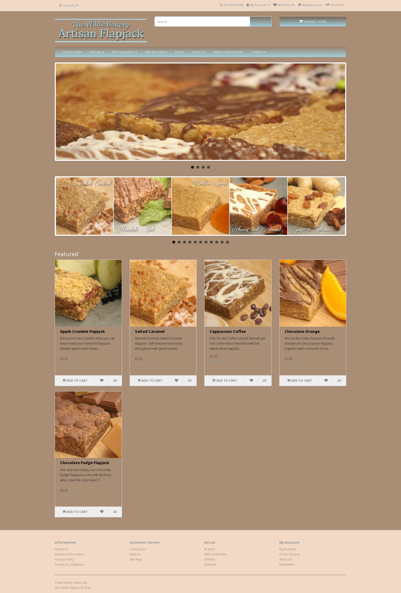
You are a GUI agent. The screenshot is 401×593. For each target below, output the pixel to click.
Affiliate (209, 559)
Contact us (258, 52)
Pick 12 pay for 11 (124, 52)
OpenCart (80, 582)
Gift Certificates (215, 554)
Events (179, 52)
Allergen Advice (156, 52)
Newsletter (287, 564)
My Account (287, 549)
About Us (199, 52)
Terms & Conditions (69, 564)
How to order (72, 52)
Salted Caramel (149, 331)
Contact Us (138, 549)
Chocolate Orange (302, 331)
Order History (289, 554)
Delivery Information (228, 52)
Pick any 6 (97, 52)
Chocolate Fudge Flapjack (84, 462)
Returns (135, 554)
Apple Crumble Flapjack (82, 331)
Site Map (136, 559)
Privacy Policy (64, 559)
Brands (209, 549)
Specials (210, 564)
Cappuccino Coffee (228, 331)
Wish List (285, 559)
